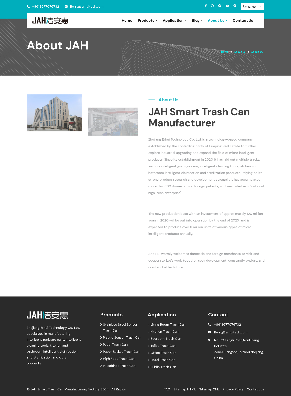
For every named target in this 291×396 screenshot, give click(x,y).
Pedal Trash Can (115, 345)
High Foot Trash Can (119, 359)
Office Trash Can (163, 353)
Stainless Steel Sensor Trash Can (120, 327)
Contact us (255, 389)
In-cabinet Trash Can (119, 366)
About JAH (257, 51)
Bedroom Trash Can (166, 339)
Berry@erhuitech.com (87, 6)
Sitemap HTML (184, 389)
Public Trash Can (163, 367)
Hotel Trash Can (163, 360)
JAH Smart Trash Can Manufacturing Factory (65, 389)
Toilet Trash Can (163, 346)
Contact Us (243, 20)
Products (146, 20)
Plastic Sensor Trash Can (122, 337)
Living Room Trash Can (168, 324)
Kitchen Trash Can (165, 332)
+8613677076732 (45, 6)
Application (173, 20)
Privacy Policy (233, 389)
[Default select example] (252, 6)
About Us (216, 20)
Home (127, 20)
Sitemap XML (209, 389)
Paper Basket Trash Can (121, 352)
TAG (167, 389)
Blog (196, 20)
